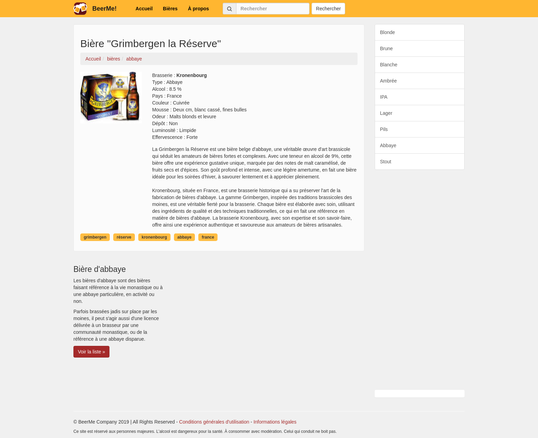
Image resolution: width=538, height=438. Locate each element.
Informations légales (275, 422)
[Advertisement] (420, 280)
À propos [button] (198, 8)
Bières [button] (170, 8)
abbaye (184, 237)
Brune (386, 48)
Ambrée (388, 81)
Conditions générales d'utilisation (214, 422)
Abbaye (388, 145)
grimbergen (95, 237)
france (208, 237)
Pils (384, 129)
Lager (386, 113)
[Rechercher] (272, 8)
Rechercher (328, 8)
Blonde (387, 32)
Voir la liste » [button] (91, 351)
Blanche (389, 64)
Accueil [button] (144, 8)
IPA (384, 97)
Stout (385, 161)
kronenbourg (154, 237)
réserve (124, 237)
